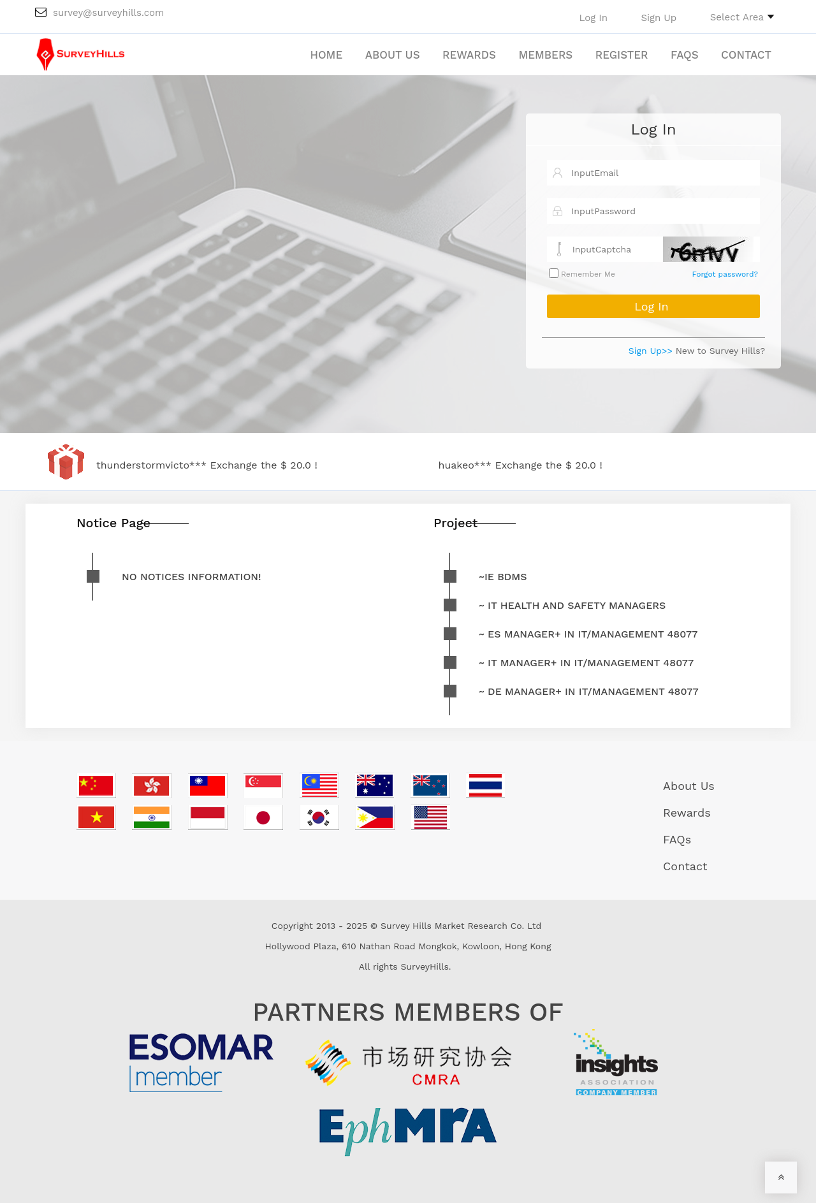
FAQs (685, 54)
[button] (742, 16)
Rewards (469, 54)
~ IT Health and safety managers (572, 605)
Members (545, 54)
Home (326, 54)
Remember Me (586, 274)
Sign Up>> (651, 351)
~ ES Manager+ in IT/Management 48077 (588, 634)
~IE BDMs (503, 577)
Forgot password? (725, 274)
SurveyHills (424, 966)
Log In (653, 129)
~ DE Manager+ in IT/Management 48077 (589, 691)
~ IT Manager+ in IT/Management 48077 (586, 663)
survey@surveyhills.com (99, 12)
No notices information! (191, 577)
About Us (392, 54)
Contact (746, 54)
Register (621, 54)
